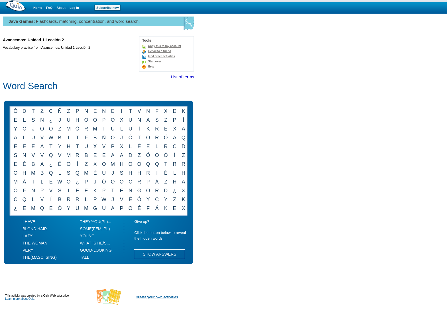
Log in (74, 7)
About (61, 7)
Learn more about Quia (19, 298)
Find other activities (161, 56)
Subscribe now (107, 7)
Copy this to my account (164, 46)
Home (37, 7)
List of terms (182, 76)
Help (151, 66)
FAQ (49, 7)
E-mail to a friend (159, 51)
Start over (154, 61)
